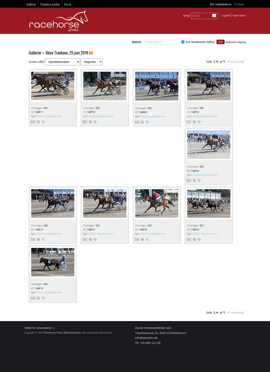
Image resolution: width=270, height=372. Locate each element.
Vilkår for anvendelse (38, 328)
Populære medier (50, 4)
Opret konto (239, 15)
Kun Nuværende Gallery (200, 42)
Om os (67, 4)
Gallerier (31, 4)
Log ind (226, 15)
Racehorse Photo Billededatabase (62, 332)
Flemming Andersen (49, 116)
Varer (240, 4)
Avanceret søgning (235, 42)
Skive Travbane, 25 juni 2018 (66, 53)
